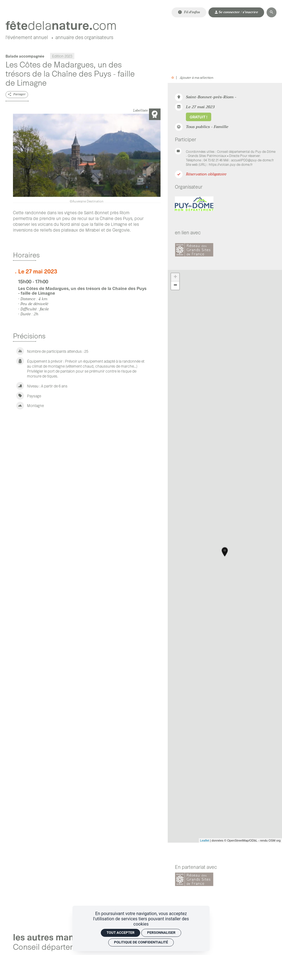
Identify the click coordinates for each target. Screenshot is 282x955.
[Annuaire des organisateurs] (84, 38)
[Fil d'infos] (189, 12)
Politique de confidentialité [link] (141, 942)
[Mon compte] (236, 12)
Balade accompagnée (25, 56)
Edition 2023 (62, 56)
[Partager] (17, 94)
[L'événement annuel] (27, 38)
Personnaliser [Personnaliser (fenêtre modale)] (161, 932)
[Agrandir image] (87, 158)
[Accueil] (61, 25)
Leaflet (204, 840)
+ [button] (175, 277)
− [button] (175, 285)
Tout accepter (120, 932)
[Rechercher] (271, 12)
